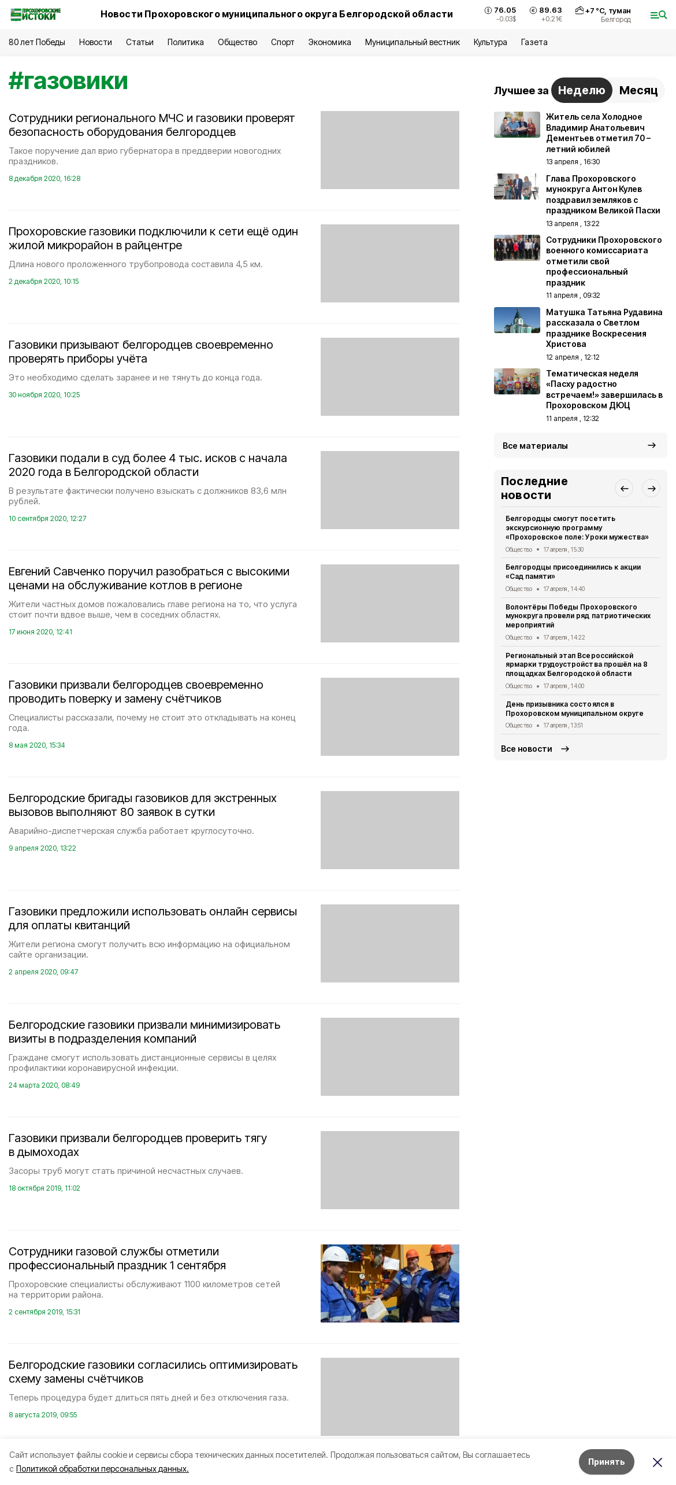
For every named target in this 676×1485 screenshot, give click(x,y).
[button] (624, 488)
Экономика (330, 42)
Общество (237, 42)
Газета (534, 42)
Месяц (638, 90)
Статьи (140, 42)
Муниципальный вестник (412, 42)
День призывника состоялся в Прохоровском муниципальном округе (575, 709)
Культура (490, 42)
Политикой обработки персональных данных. (102, 1468)
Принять (606, 1461)
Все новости (526, 748)
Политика (186, 42)
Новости (95, 42)
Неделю (582, 90)
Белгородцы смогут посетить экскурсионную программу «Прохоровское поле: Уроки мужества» (577, 527)
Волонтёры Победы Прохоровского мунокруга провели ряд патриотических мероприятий (578, 616)
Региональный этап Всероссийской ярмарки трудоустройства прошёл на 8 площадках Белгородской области (577, 664)
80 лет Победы (37, 42)
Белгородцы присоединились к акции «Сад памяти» (573, 572)
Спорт (283, 42)
